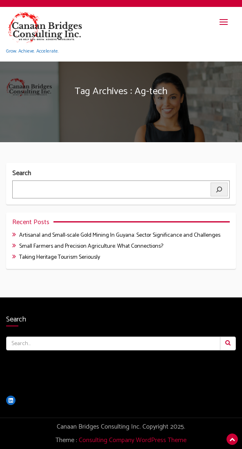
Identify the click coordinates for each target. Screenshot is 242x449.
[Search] (219, 189)
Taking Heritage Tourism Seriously (59, 257)
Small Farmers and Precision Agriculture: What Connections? (91, 246)
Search (21, 173)
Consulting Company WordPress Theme (132, 440)
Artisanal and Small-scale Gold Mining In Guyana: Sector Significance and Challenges (119, 235)
